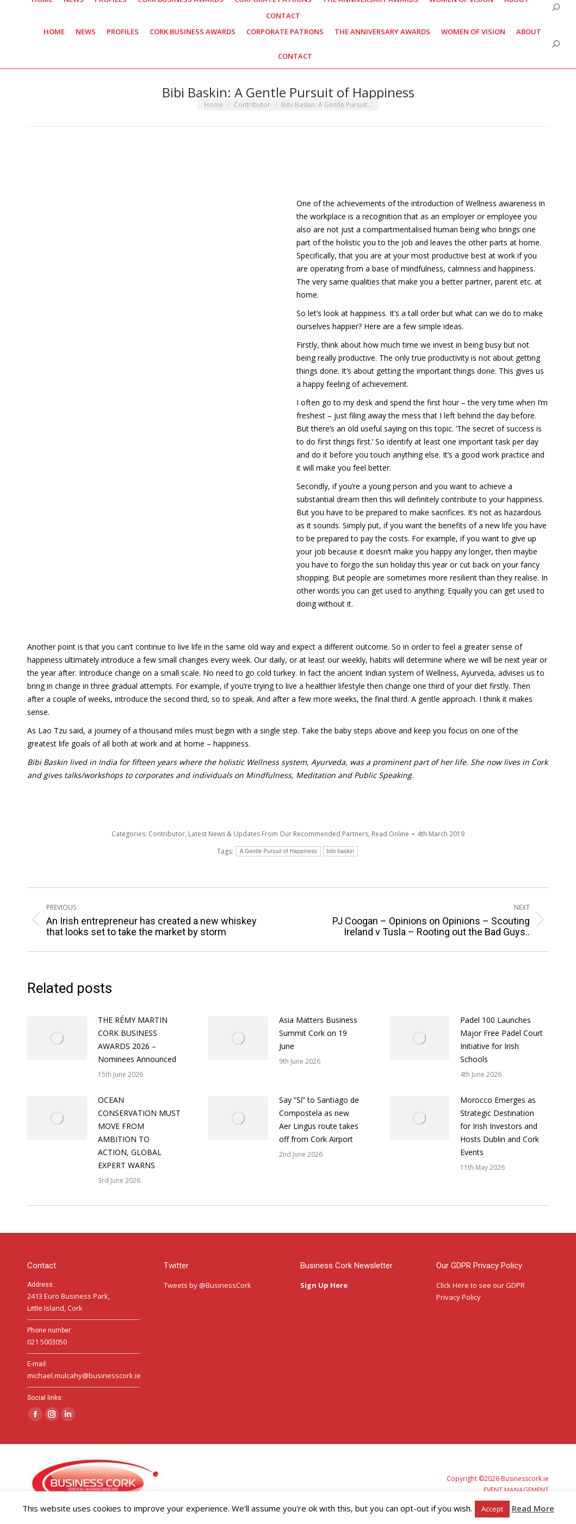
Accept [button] (492, 1509)
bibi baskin (341, 851)
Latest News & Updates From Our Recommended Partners (278, 833)
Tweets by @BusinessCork (207, 1285)
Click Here (452, 1285)
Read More (533, 1508)
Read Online (390, 833)
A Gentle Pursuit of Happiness (278, 851)
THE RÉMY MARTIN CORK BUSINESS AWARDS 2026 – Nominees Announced (137, 1039)
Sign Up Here (324, 1285)
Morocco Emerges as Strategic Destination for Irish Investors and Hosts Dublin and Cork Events (499, 1126)
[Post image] (57, 1038)
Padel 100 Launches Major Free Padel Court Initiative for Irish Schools (501, 1039)
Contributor (166, 833)
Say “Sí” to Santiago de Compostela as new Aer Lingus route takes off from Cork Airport (319, 1119)
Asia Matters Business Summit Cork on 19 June (318, 1033)
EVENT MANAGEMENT (516, 1490)
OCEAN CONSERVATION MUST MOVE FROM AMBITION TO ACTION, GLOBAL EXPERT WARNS (139, 1132)
